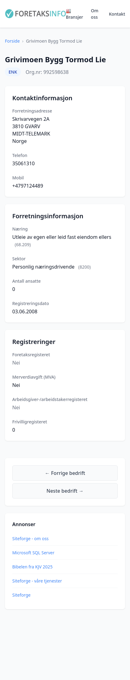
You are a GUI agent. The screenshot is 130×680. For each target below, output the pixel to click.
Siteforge (21, 595)
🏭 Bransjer (74, 14)
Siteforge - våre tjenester (37, 581)
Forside (12, 41)
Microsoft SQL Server (33, 553)
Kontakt (117, 14)
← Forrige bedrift (65, 473)
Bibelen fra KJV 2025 (32, 567)
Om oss (94, 14)
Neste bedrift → (65, 490)
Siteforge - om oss (30, 538)
